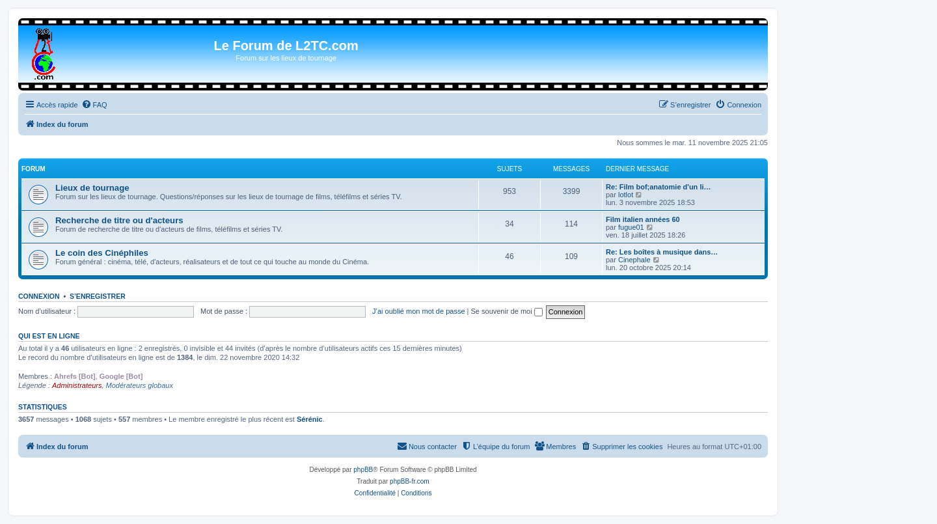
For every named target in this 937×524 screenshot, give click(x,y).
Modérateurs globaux (139, 385)
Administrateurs (77, 385)
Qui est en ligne (49, 336)
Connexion (39, 296)
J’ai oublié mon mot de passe (418, 311)
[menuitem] (94, 105)
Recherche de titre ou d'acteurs (119, 220)
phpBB (363, 469)
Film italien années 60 (643, 219)
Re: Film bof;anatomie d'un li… (658, 187)
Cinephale (634, 260)
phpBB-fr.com (409, 481)
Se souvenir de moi (507, 311)
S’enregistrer (98, 296)
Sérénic (310, 419)
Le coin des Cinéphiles (101, 253)
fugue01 (631, 227)
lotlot (625, 195)
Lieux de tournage (92, 188)
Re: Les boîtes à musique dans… (662, 252)
